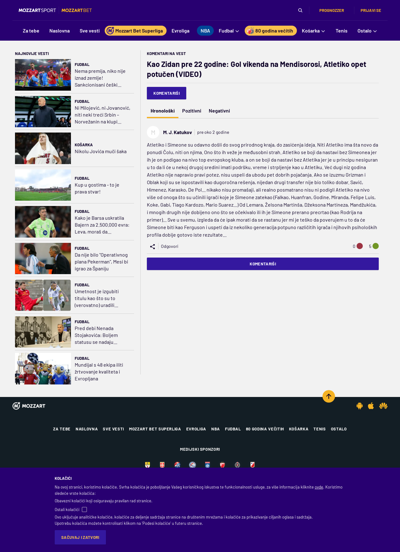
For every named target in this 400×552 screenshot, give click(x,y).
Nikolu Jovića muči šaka (101, 151)
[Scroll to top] (328, 396)
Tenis (319, 428)
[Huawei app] (383, 406)
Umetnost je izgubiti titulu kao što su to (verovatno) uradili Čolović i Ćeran (97, 298)
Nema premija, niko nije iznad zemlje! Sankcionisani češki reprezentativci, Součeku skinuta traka (102, 78)
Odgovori (169, 246)
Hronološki (163, 110)
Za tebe (62, 428)
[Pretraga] (300, 10)
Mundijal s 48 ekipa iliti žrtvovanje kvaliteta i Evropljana (99, 371)
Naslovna (87, 428)
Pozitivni (191, 110)
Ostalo (339, 428)
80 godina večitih (265, 428)
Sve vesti (113, 428)
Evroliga (196, 428)
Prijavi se (371, 10)
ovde (319, 486)
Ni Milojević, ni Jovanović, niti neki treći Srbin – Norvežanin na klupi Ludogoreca (102, 115)
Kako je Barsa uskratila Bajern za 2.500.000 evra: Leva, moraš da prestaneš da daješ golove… (102, 225)
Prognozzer (331, 10)
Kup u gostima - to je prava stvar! (97, 188)
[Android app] (360, 405)
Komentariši (166, 93)
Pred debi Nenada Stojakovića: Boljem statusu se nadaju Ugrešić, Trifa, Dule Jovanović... (96, 335)
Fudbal (82, 64)
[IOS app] (371, 405)
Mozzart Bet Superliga (155, 428)
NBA (215, 428)
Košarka (84, 144)
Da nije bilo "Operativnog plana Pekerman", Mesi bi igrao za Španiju (101, 261)
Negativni (219, 110)
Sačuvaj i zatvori (80, 537)
